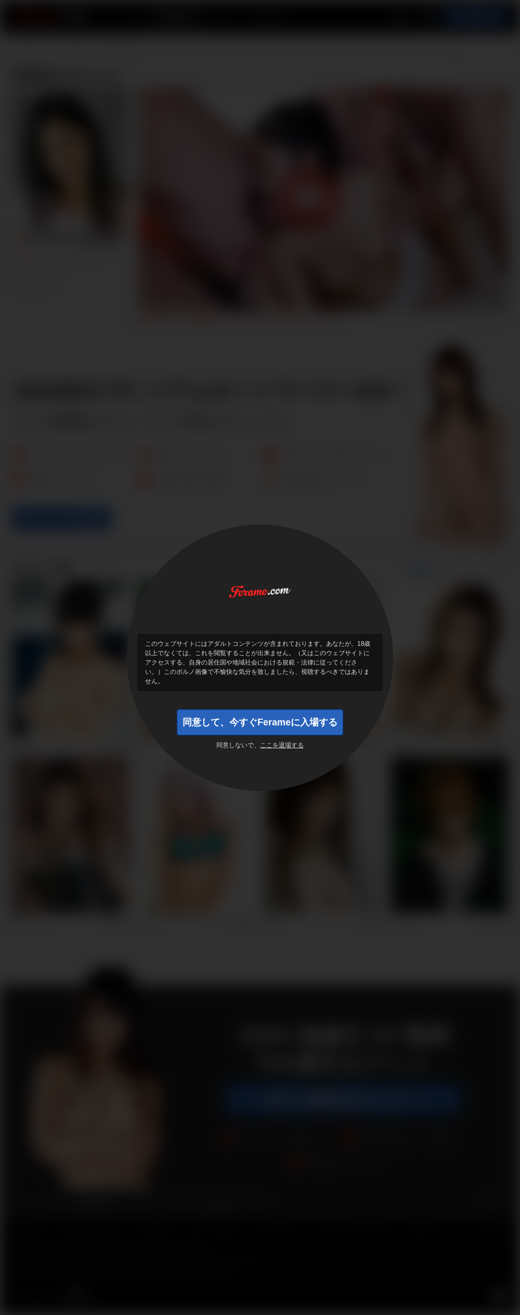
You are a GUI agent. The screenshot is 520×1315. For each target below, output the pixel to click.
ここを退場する (282, 745)
